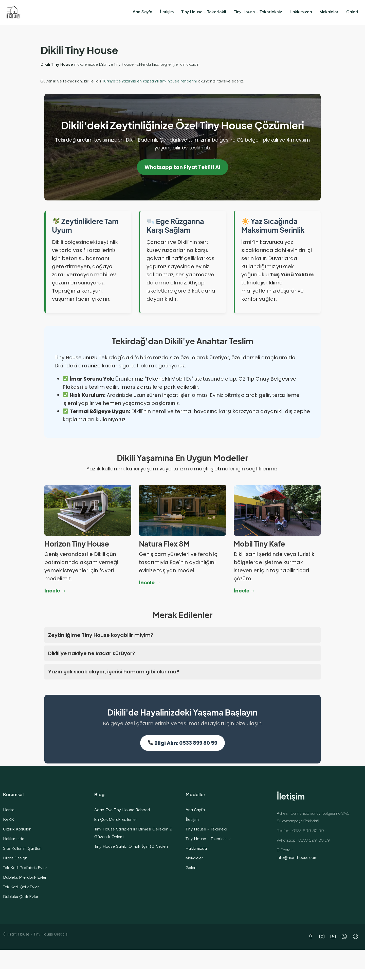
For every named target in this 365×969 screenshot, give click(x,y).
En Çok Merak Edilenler (115, 818)
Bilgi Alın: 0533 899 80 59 (182, 742)
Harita (8, 809)
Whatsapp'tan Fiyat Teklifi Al (182, 167)
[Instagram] (322, 936)
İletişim (167, 11)
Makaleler (329, 11)
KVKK (8, 818)
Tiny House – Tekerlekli (203, 11)
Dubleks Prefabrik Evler (25, 876)
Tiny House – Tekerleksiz (258, 11)
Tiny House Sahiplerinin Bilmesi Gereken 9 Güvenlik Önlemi (133, 832)
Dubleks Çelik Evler (21, 896)
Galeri (352, 11)
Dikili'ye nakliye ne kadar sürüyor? (91, 653)
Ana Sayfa (142, 11)
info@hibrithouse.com (297, 857)
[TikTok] (356, 936)
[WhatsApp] (345, 936)
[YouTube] (334, 936)
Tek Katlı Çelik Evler (21, 886)
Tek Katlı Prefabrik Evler (25, 867)
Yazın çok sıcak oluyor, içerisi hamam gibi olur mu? (113, 671)
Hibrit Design (15, 857)
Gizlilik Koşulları (17, 828)
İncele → (55, 590)
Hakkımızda (301, 11)
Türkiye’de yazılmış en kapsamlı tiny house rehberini (149, 80)
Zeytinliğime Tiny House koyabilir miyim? (100, 635)
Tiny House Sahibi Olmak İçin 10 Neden (131, 845)
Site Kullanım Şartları (22, 847)
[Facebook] (311, 936)
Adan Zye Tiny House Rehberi (122, 809)
